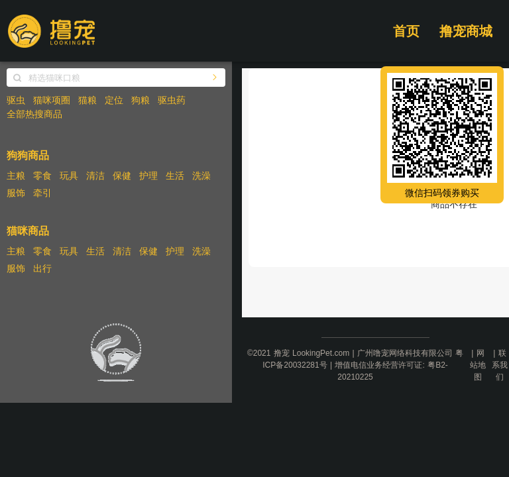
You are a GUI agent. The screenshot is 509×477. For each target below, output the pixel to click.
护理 (148, 175)
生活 (175, 175)
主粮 (16, 175)
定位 (114, 100)
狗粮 (140, 100)
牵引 (42, 192)
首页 (406, 31)
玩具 (69, 175)
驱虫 (16, 100)
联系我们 (500, 365)
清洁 (95, 175)
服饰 (16, 192)
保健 (122, 175)
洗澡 (201, 175)
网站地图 (478, 365)
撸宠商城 (465, 31)
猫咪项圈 (51, 100)
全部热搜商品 (34, 114)
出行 (42, 268)
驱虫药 (172, 100)
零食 (42, 175)
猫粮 (87, 100)
